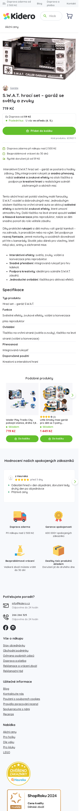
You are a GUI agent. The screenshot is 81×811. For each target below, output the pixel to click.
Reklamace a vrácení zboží (20, 666)
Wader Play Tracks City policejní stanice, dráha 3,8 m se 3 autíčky (21, 421)
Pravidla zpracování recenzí (20, 704)
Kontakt (71, 3)
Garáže (14, 88)
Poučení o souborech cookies (21, 699)
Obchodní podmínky (15, 650)
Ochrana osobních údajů (18, 655)
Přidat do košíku (39, 131)
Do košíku (22, 438)
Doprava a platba (53, 3)
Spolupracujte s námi (16, 709)
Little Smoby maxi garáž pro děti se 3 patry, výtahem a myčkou (54, 421)
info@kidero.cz (21, 603)
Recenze (8, 714)
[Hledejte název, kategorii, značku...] (53, 16)
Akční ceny (11, 27)
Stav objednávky (14, 645)
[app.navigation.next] (72, 395)
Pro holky (9, 737)
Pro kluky (9, 747)
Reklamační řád (13, 671)
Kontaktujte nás (13, 693)
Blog (39, 3)
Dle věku (8, 742)
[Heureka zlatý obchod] (18, 773)
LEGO (6, 752)
